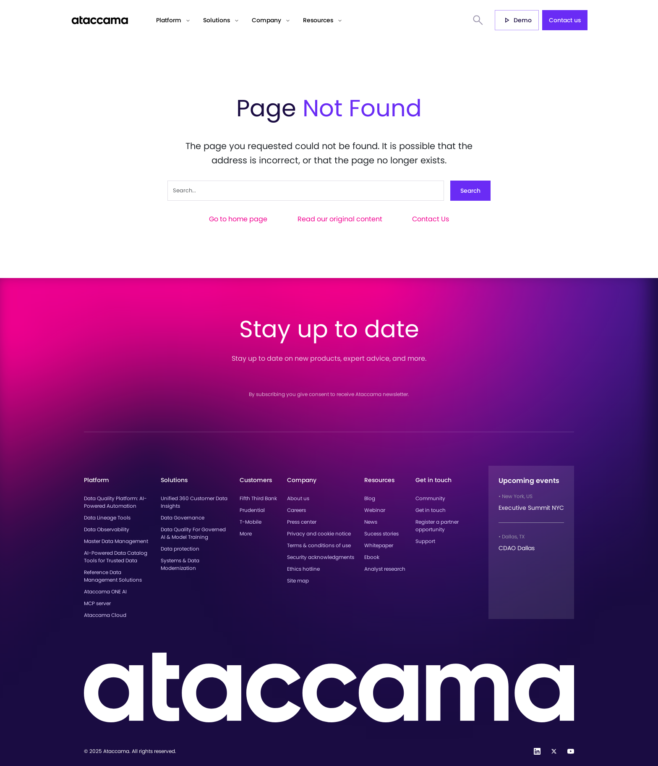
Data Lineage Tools (107, 517)
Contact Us (430, 219)
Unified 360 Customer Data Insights (194, 502)
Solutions (216, 20)
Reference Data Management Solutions (113, 576)
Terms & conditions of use (319, 545)
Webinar (374, 510)
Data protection (180, 548)
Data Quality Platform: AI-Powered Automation (115, 502)
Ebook (371, 557)
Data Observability (106, 529)
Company (266, 20)
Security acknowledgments (320, 557)
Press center (301, 521)
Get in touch (430, 510)
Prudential (252, 510)
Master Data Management (116, 541)
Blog (369, 498)
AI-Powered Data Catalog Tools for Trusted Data (115, 556)
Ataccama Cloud (105, 615)
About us (298, 498)
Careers (296, 510)
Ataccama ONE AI (105, 591)
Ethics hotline (303, 568)
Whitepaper (378, 545)
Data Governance (182, 517)
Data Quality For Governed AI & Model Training (193, 533)
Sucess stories (381, 533)
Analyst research (384, 568)
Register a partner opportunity (437, 525)
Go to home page (238, 219)
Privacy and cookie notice (319, 533)
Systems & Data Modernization (180, 564)
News (370, 521)
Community (430, 498)
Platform (168, 20)
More (246, 533)
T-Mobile (250, 521)
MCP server (97, 603)
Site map (298, 580)
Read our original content (340, 219)
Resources (318, 20)
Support (425, 541)
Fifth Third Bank (258, 498)
